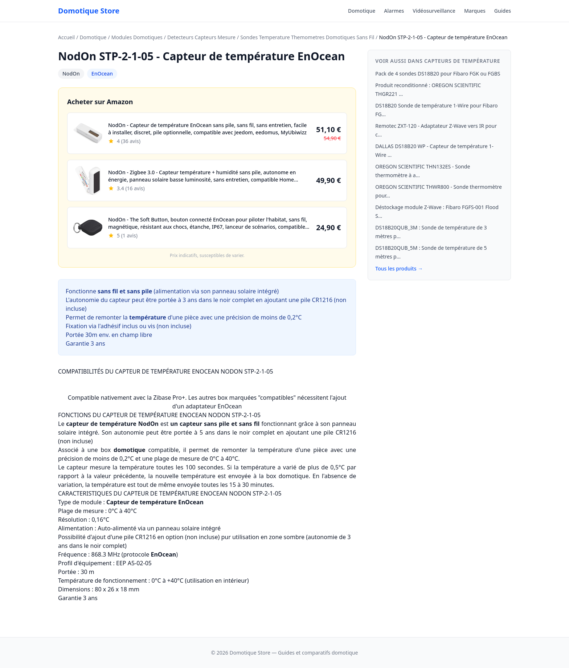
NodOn (71, 73)
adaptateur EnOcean (214, 406)
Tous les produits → (399, 268)
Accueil (66, 37)
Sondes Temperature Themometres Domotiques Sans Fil (307, 37)
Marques (475, 10)
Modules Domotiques (137, 37)
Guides (502, 10)
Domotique (361, 10)
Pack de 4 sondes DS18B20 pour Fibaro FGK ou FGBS (437, 73)
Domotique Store (88, 11)
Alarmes (394, 10)
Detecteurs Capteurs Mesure (201, 37)
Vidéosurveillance (434, 10)
